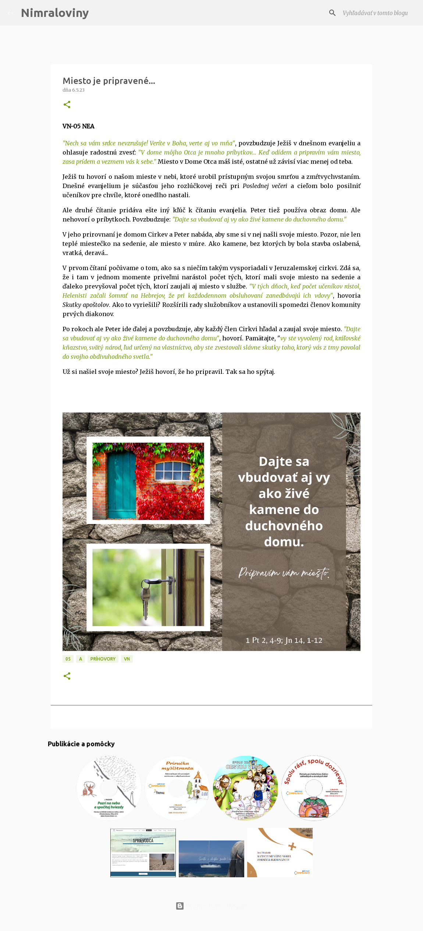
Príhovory (102, 658)
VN (127, 658)
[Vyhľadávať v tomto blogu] (378, 13)
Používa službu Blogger (211, 906)
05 (68, 658)
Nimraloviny (55, 12)
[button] (67, 105)
